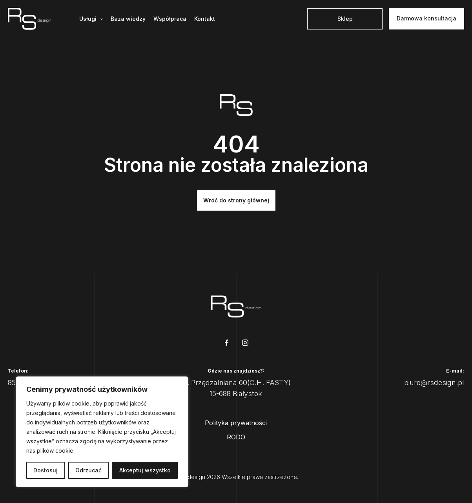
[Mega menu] (91, 19)
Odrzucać (88, 470)
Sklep (345, 18)
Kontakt (204, 18)
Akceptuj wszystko (145, 470)
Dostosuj (45, 470)
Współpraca (169, 18)
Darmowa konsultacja (426, 18)
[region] (102, 431)
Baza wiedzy (128, 18)
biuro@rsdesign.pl (434, 382)
